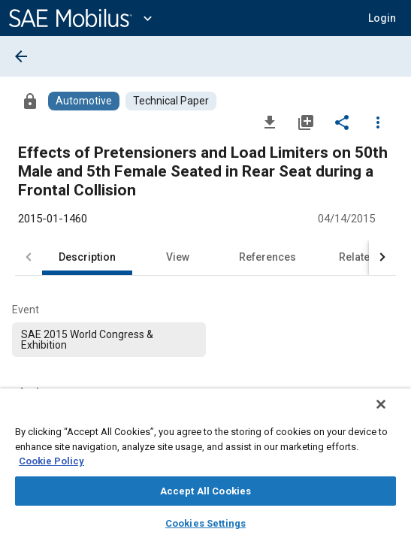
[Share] (342, 122)
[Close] (391, 414)
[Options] (378, 122)
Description (87, 257)
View (177, 257)
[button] (382, 18)
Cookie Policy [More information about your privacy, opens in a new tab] (51, 461)
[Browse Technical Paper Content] (170, 101)
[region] (205, 469)
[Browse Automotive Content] (83, 101)
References (267, 257)
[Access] (30, 101)
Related (357, 257)
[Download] (270, 122)
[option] (109, 339)
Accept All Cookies (205, 491)
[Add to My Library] (306, 122)
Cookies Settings (205, 523)
